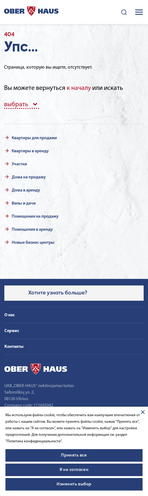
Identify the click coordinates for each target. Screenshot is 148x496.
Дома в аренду (26, 190)
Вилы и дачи (24, 203)
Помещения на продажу (35, 216)
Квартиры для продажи (34, 138)
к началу (79, 88)
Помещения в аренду (32, 229)
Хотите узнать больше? (57, 293)
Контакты (13, 347)
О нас (9, 315)
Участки (19, 164)
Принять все (74, 455)
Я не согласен (74, 470)
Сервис (11, 331)
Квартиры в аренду (30, 151)
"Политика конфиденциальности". (33, 441)
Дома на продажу (29, 177)
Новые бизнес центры (33, 243)
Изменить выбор (74, 484)
